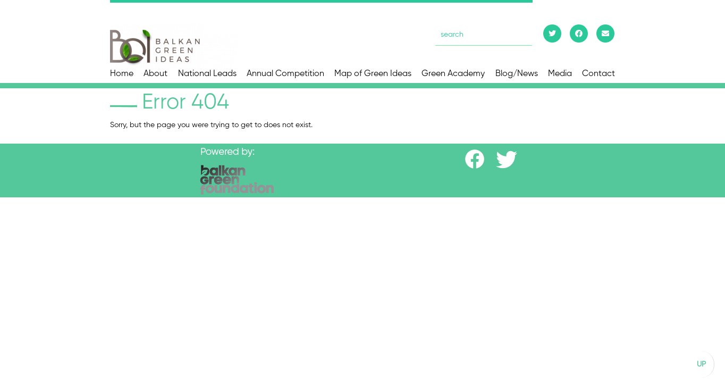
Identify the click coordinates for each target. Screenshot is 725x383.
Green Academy (453, 74)
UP (701, 364)
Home (121, 74)
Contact (598, 74)
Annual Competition (285, 74)
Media (560, 74)
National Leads (207, 74)
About (155, 74)
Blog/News (516, 74)
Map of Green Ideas (372, 74)
